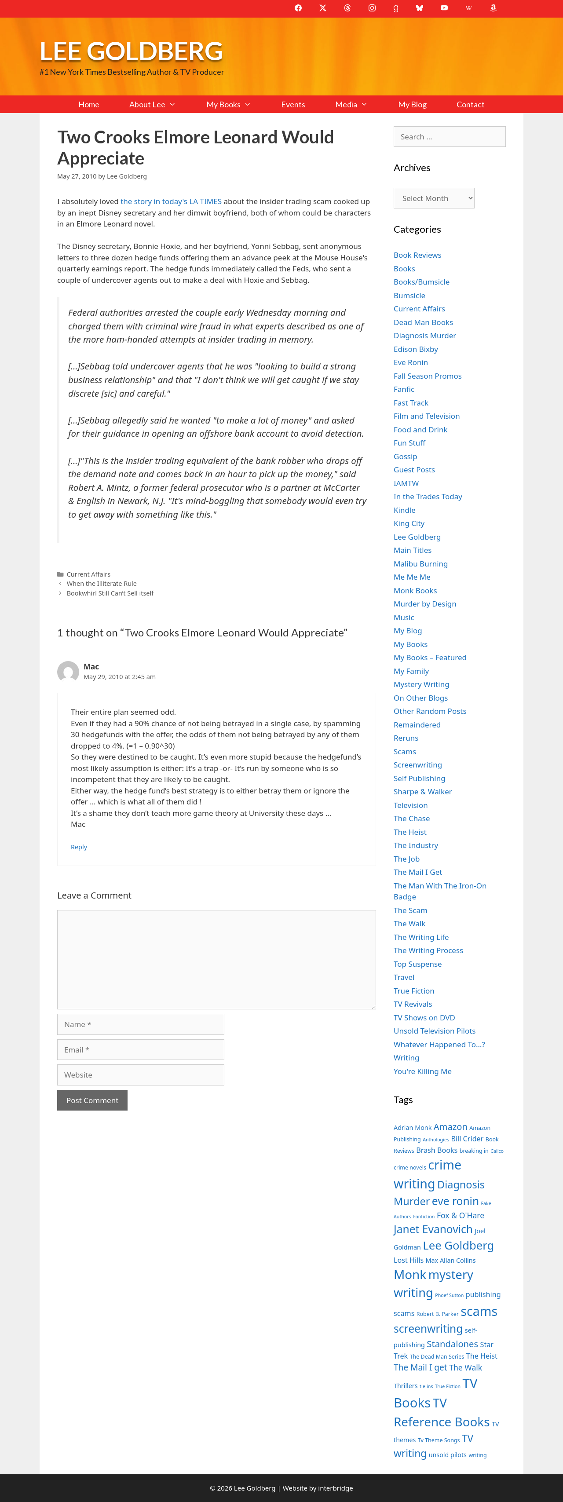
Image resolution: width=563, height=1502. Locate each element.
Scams (405, 751)
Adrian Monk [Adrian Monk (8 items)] (412, 1127)
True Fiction (414, 991)
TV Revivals (413, 1004)
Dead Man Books (423, 322)
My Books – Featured (430, 657)
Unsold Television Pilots (435, 1031)
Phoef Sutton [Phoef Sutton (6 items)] (449, 1295)
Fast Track (411, 403)
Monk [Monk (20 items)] (410, 1274)
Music (404, 617)
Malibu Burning (421, 564)
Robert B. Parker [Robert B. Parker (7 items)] (438, 1314)
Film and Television (427, 416)
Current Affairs (89, 574)
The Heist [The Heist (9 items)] (481, 1356)
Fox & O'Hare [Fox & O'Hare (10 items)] (460, 1215)
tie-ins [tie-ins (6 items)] (426, 1386)
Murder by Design (425, 604)
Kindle (405, 510)
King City (409, 523)
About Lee (160, 104)
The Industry (416, 845)
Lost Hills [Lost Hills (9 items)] (409, 1260)
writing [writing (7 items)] (477, 1455)
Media (359, 104)
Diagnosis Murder (425, 335)
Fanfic (404, 389)
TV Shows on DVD (424, 1017)
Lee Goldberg (131, 50)
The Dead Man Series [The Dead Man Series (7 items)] (437, 1356)
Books (404, 268)
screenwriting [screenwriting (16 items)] (428, 1328)
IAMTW (406, 483)
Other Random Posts (430, 711)
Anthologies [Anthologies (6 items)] (436, 1140)
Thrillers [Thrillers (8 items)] (406, 1385)
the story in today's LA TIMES (172, 201)
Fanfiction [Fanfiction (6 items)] (424, 1216)
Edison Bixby (416, 349)
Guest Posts (414, 469)
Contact (471, 104)
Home (88, 104)
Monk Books (415, 590)
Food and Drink (421, 429)
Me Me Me (412, 577)
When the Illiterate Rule (102, 583)
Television (411, 805)
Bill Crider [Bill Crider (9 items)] (467, 1139)
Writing (407, 1057)
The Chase (412, 818)
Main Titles (412, 550)
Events (293, 104)
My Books (236, 104)
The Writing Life (421, 937)
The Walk (409, 923)
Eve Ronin (411, 362)
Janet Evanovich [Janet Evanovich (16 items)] (433, 1229)
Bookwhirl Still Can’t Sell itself (110, 593)
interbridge (335, 1488)
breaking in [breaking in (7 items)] (474, 1151)
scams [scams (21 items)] (479, 1310)
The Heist (410, 832)
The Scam (411, 910)
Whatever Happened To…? (439, 1044)
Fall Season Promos (428, 376)
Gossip (405, 456)
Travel (404, 977)
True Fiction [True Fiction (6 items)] (448, 1386)
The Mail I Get (418, 872)
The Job (407, 859)
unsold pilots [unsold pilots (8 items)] (448, 1455)
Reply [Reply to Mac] (79, 847)
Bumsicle (409, 295)
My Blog (412, 104)
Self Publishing (420, 778)
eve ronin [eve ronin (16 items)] (455, 1201)
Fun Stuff (409, 443)
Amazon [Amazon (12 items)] (451, 1126)
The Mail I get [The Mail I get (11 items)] (420, 1367)
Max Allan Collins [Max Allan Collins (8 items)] (451, 1260)
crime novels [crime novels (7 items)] (410, 1167)
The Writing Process (428, 950)
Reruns (406, 738)
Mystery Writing (422, 684)
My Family (411, 671)
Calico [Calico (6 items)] (497, 1151)
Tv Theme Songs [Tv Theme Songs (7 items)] (439, 1440)
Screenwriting (418, 765)
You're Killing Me (423, 1071)
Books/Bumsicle (422, 282)
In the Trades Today (428, 496)
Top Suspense (418, 964)
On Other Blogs (421, 698)
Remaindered (417, 725)
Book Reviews (418, 255)
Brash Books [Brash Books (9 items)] (436, 1150)
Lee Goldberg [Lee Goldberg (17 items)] (458, 1245)
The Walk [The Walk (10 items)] (465, 1367)
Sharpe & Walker (423, 791)
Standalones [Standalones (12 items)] (452, 1344)
